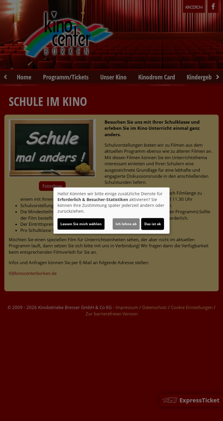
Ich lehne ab (126, 223)
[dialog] (111, 210)
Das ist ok (152, 223)
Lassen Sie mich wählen (81, 223)
